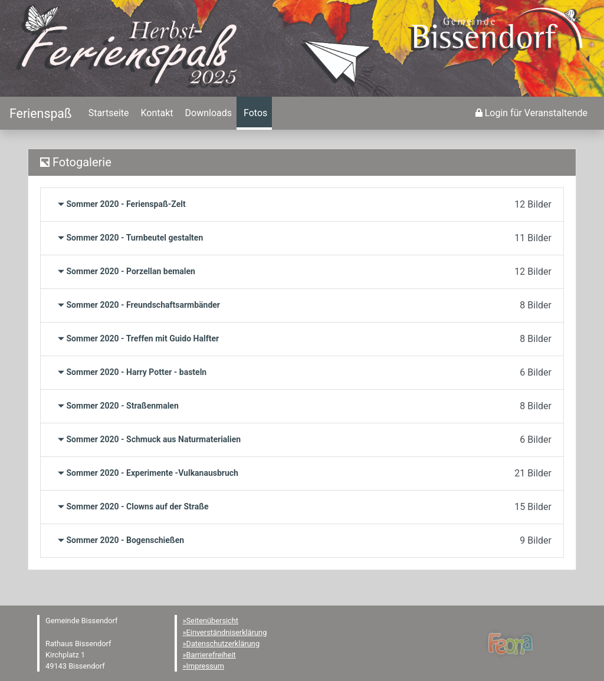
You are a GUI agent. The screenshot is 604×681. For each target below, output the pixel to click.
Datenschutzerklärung (223, 643)
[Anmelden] (531, 113)
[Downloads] (207, 113)
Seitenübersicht (212, 620)
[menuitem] (107, 113)
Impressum (205, 666)
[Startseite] (40, 113)
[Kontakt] (156, 113)
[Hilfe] (254, 113)
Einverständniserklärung (226, 632)
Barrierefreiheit (211, 654)
